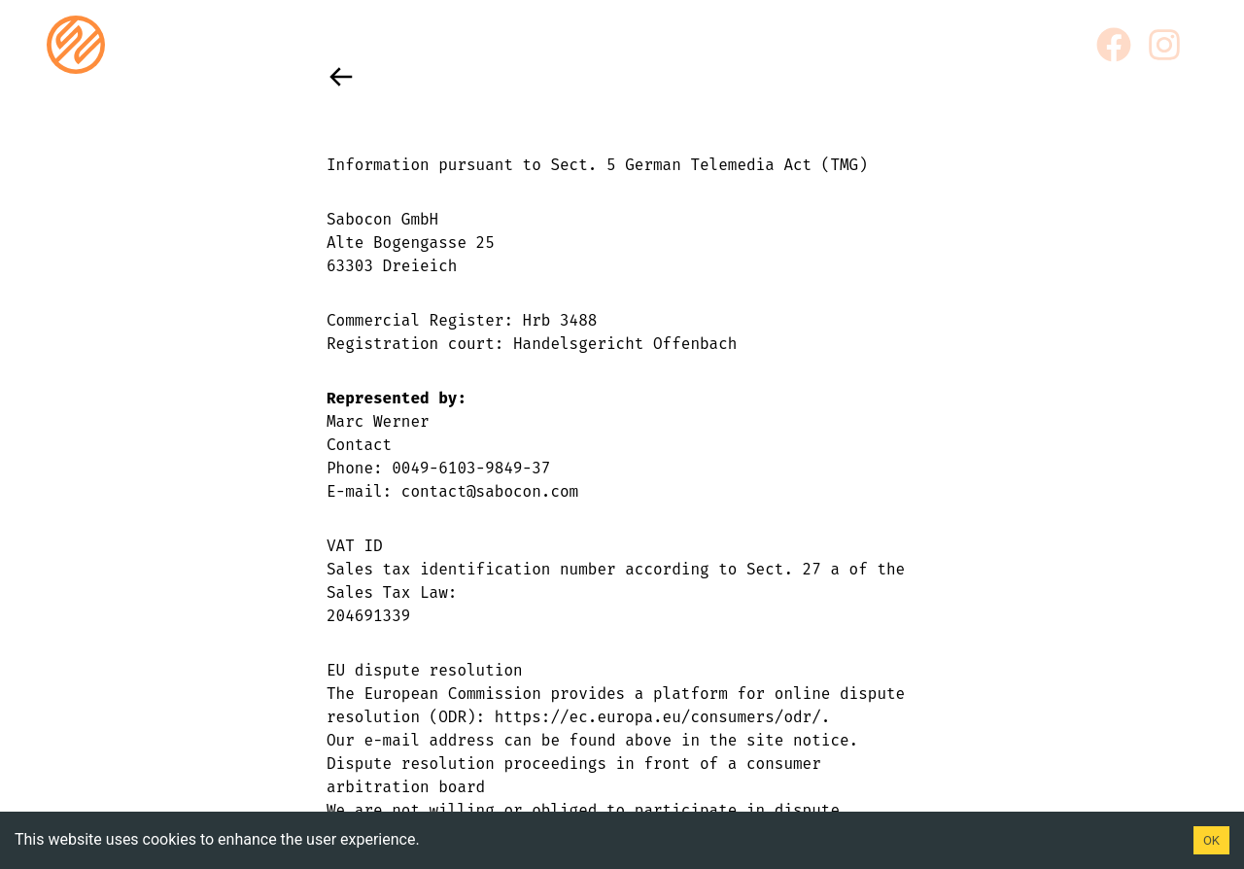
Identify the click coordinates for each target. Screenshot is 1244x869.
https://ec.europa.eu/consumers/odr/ (658, 717)
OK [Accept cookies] (1211, 840)
